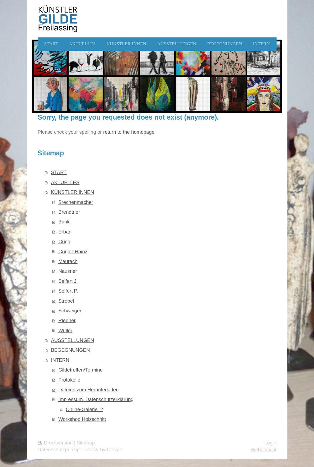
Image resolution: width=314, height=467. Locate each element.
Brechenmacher (75, 202)
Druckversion (56, 443)
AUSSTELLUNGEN (72, 340)
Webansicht (264, 449)
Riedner (67, 320)
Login (270, 443)
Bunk (63, 222)
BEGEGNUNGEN (70, 350)
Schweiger (69, 311)
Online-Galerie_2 (84, 409)
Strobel (66, 301)
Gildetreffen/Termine (80, 370)
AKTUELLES (65, 182)
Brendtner (69, 212)
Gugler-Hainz (72, 251)
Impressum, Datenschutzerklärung (96, 399)
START (59, 172)
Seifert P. (68, 291)
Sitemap (86, 443)
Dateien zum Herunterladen (88, 389)
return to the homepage (128, 132)
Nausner (67, 271)
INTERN (60, 360)
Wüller (65, 330)
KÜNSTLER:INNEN (72, 192)
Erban (65, 232)
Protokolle (69, 380)
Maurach (68, 261)
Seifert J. (68, 281)
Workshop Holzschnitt (82, 419)
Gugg (64, 241)
